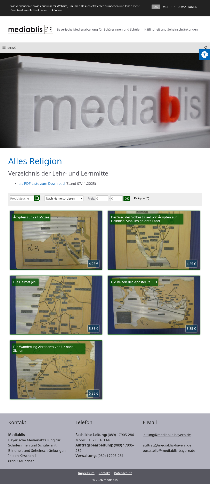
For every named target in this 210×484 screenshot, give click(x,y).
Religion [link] (141, 198)
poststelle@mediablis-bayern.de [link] (169, 450)
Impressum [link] (86, 473)
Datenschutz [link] (123, 473)
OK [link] (156, 6)
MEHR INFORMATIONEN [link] (180, 6)
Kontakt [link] (104, 473)
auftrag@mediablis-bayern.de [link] (167, 445)
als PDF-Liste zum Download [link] (42, 183)
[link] (204, 54)
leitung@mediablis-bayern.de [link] (167, 434)
